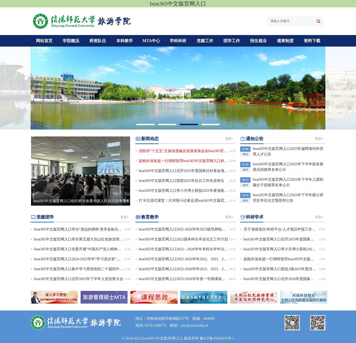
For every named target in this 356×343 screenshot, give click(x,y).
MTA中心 (151, 40)
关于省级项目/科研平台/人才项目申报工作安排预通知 (287, 229)
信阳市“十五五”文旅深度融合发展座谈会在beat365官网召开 (187, 151)
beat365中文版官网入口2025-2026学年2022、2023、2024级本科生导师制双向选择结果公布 (211, 259)
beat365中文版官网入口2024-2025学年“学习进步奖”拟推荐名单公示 (88, 259)
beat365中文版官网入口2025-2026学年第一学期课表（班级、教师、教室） (199, 279)
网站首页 (44, 40)
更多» (229, 138)
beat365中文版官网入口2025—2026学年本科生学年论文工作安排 (191, 249)
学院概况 (71, 40)
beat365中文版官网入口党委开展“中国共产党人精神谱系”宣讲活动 (87, 249)
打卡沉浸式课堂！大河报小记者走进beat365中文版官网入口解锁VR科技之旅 (201, 200)
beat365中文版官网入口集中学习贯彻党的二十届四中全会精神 (84, 269)
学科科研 (178, 40)
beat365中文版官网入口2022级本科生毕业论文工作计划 (183, 239)
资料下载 (312, 40)
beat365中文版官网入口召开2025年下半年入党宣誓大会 (78, 279)
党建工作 (205, 40)
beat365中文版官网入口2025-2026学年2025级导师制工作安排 (187, 229)
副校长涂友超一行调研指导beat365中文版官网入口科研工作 (187, 161)
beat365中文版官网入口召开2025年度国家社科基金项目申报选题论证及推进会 (202, 171)
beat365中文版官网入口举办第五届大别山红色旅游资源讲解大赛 (86, 239)
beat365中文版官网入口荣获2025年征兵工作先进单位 (181, 181)
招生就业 (258, 40)
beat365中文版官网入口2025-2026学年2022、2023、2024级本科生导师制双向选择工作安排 (211, 269)
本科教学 (124, 40)
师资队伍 (97, 40)
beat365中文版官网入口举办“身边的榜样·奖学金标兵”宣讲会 (82, 229)
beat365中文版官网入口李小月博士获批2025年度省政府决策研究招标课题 (198, 190)
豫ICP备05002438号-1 (217, 338)
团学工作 (231, 40)
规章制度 (285, 40)
